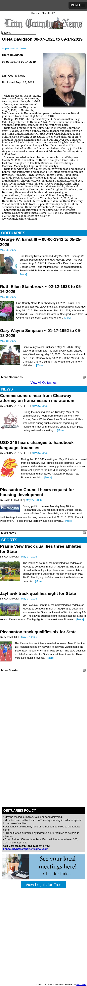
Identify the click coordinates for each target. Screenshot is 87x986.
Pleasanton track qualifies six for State (38, 631)
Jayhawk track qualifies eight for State (38, 593)
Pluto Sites (81, 984)
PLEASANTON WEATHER (43, 689)
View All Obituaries (44, 382)
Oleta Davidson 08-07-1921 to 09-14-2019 (42, 39)
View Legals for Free (43, 884)
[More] (23, 274)
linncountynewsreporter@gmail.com (25, 848)
